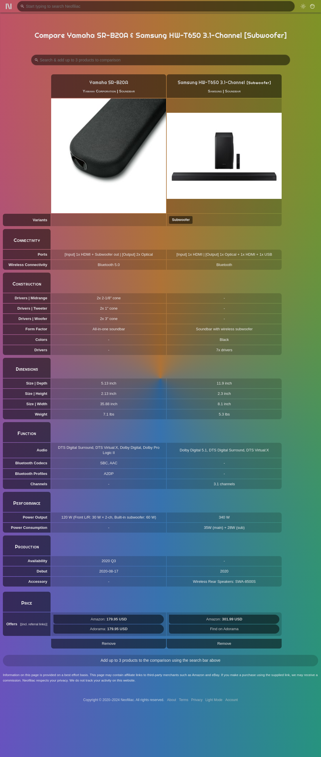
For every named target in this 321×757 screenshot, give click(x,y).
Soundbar (127, 91)
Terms (184, 700)
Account (231, 700)
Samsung (215, 91)
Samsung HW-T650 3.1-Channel (211, 82)
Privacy (196, 700)
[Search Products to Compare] (160, 60)
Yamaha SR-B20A (108, 82)
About (171, 700)
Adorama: (109, 629)
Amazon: (109, 619)
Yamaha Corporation (99, 91)
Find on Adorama (224, 629)
